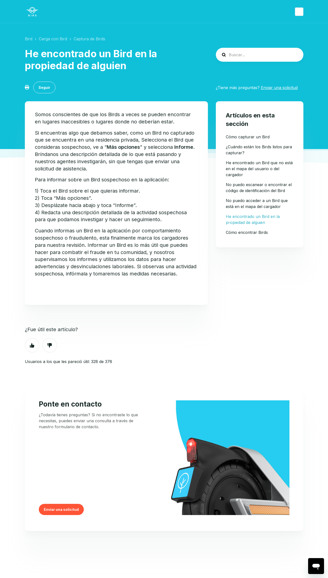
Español (299, 11)
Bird (28, 38)
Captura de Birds (89, 38)
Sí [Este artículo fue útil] (32, 345)
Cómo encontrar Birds (247, 232)
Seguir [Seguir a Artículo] (44, 87)
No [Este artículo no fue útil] (50, 345)
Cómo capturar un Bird (248, 136)
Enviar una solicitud (279, 87)
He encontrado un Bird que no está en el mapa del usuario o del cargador (259, 168)
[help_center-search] (259, 55)
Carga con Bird (53, 38)
